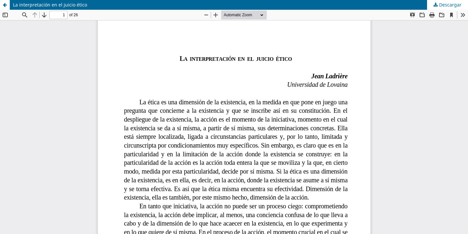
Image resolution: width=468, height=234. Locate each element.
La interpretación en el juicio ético (50, 5)
